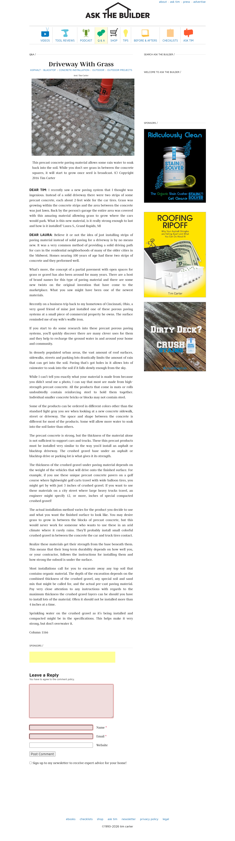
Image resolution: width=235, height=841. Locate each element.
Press (186, 1)
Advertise (199, 1)
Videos (45, 40)
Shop (113, 40)
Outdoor (98, 70)
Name (101, 727)
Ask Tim (175, 1)
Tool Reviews (65, 40)
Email (101, 736)
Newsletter (129, 819)
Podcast (86, 40)
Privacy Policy (149, 819)
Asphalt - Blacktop (43, 70)
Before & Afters (145, 40)
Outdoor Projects (119, 70)
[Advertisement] (72, 657)
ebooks (71, 819)
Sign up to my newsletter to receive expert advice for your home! (79, 763)
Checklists (170, 40)
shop (100, 819)
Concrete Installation (74, 70)
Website (102, 745)
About (163, 1)
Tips (126, 40)
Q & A (101, 40)
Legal (166, 819)
